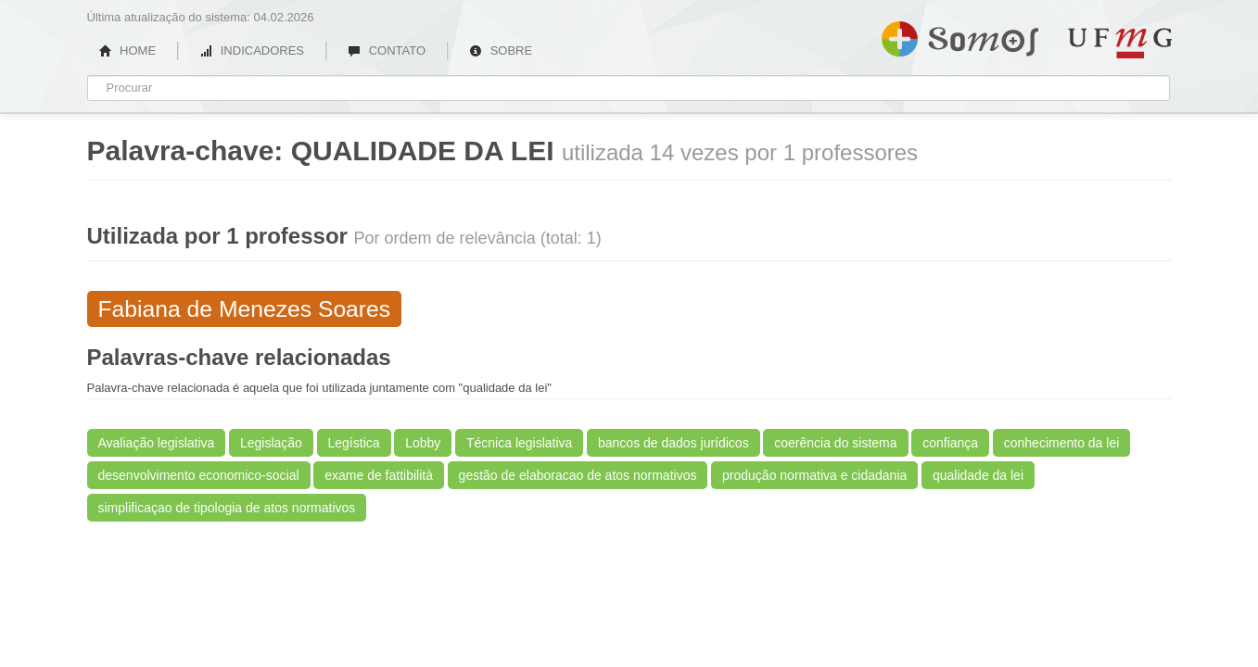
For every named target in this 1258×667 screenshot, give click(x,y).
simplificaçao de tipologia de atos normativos (227, 507)
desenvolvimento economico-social (198, 475)
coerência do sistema (835, 442)
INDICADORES (251, 50)
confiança (950, 442)
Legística (354, 442)
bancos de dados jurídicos (673, 442)
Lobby (422, 442)
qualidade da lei (978, 475)
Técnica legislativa (519, 442)
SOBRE (500, 50)
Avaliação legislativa (156, 442)
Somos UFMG (960, 35)
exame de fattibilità (378, 475)
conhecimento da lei (1062, 442)
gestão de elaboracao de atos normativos (578, 475)
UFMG (1120, 43)
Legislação (271, 442)
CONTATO (387, 50)
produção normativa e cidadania (814, 475)
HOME (128, 50)
